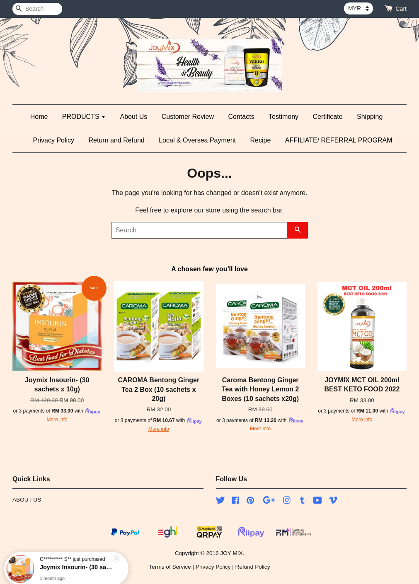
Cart (401, 8)
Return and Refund (117, 140)
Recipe (260, 140)
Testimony (283, 116)
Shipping (370, 116)
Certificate (328, 116)
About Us (134, 116)
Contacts (241, 116)
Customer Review (188, 116)
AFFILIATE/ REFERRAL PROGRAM (338, 140)
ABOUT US (26, 500)
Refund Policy (252, 567)
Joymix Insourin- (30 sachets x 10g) (76, 561)
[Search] (37, 9)
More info (57, 419)
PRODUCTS (84, 116)
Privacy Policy (54, 140)
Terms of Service (170, 567)
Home (39, 116)
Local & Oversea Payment (197, 140)
